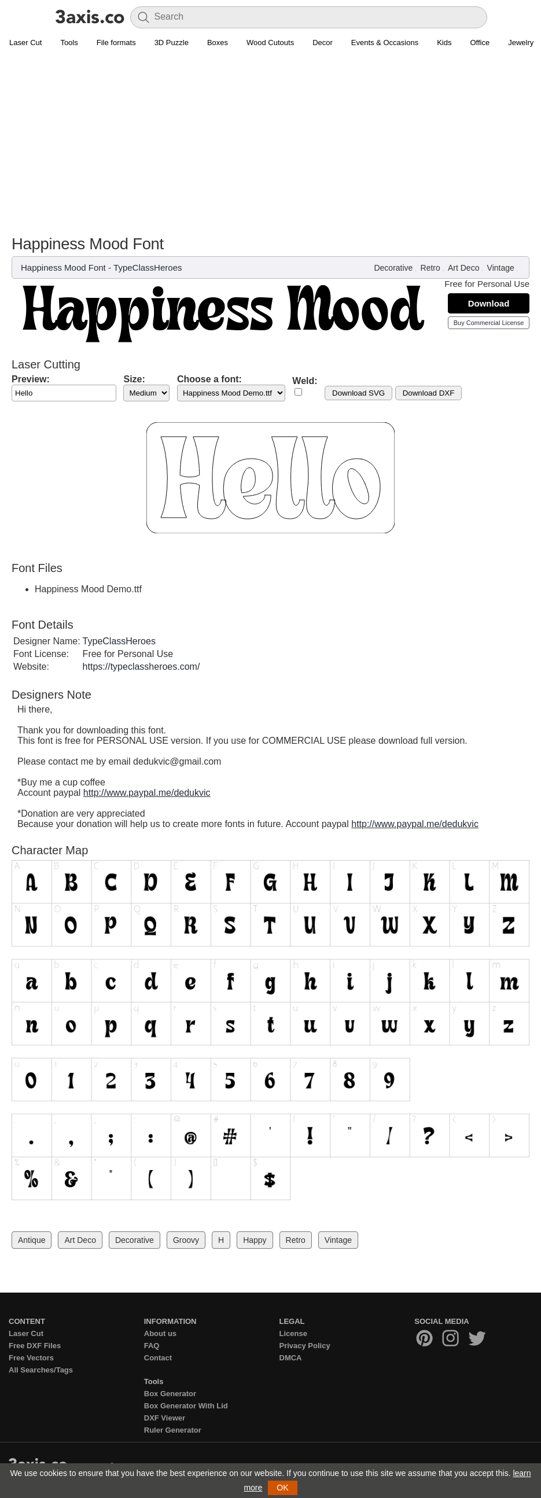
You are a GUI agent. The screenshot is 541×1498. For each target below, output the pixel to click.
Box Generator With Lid (186, 1405)
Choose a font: (209, 379)
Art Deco (463, 267)
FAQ (152, 1345)
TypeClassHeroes (147, 267)
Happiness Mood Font (63, 267)
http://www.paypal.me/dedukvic (147, 793)
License (293, 1333)
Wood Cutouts (270, 42)
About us (160, 1333)
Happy (254, 1240)
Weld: (304, 381)
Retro (430, 267)
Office (480, 42)
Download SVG (358, 393)
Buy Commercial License (489, 322)
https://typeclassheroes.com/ (141, 666)
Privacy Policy (304, 1345)
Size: (134, 379)
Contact (158, 1357)
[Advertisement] (270, 148)
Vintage (500, 267)
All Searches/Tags (41, 1370)
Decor (322, 42)
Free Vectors (31, 1357)
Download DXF (429, 393)
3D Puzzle (171, 42)
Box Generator (170, 1393)
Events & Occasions (384, 42)
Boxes (217, 42)
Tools (69, 42)
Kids (444, 42)
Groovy (186, 1240)
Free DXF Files (35, 1345)
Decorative (393, 267)
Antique (31, 1240)
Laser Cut (25, 42)
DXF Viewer (164, 1418)
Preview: (31, 379)
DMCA (290, 1357)
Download (489, 303)
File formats (116, 42)
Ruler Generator (172, 1430)
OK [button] (282, 1487)
